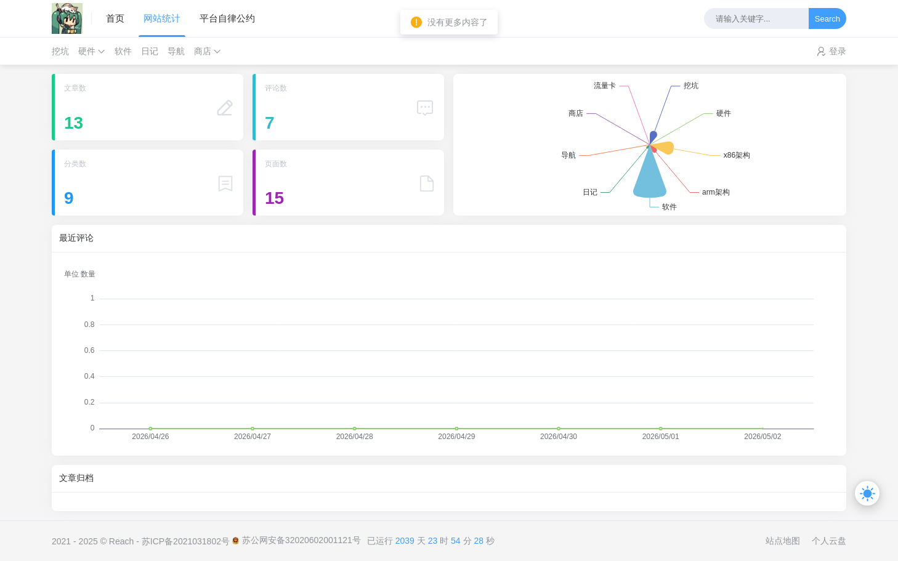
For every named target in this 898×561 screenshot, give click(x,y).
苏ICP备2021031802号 (186, 541)
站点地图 (783, 541)
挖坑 (60, 51)
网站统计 (162, 18)
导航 (176, 51)
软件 (123, 51)
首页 (115, 18)
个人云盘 (829, 541)
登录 (837, 51)
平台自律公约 (227, 18)
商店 (202, 51)
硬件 (86, 51)
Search (827, 18)
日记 (149, 51)
